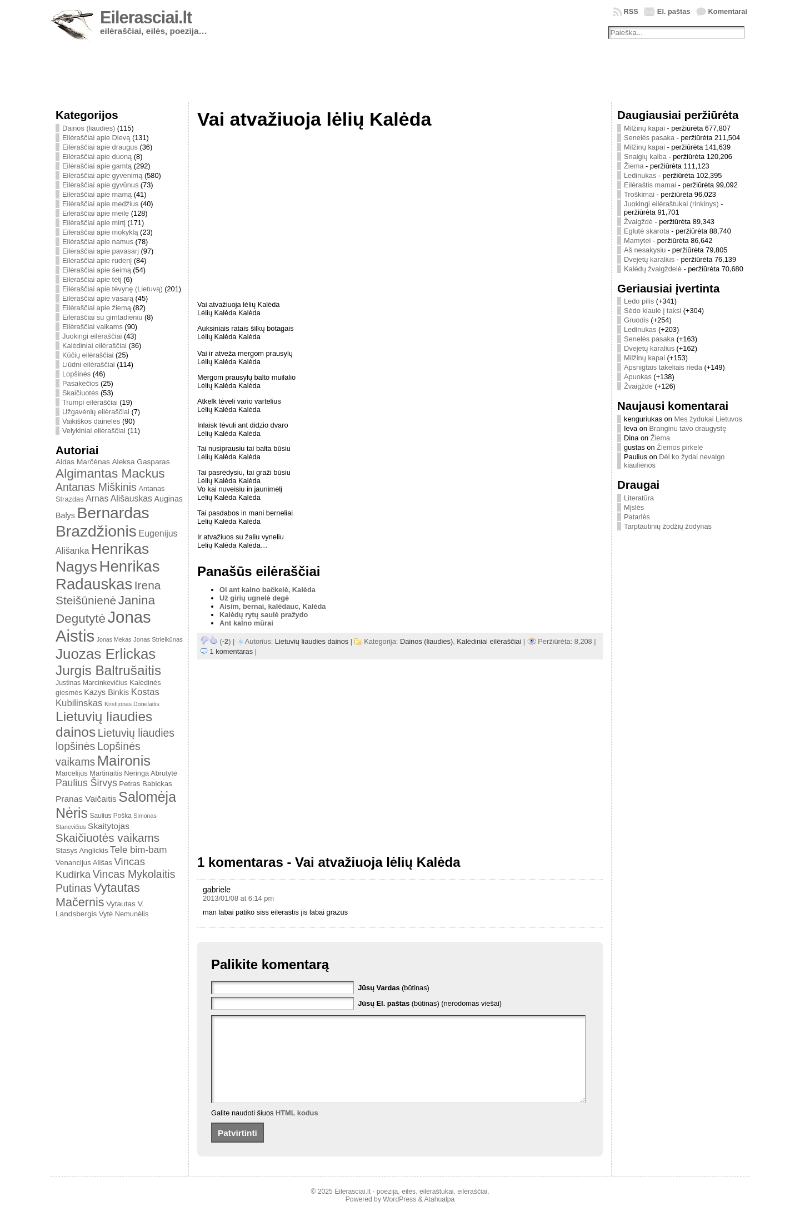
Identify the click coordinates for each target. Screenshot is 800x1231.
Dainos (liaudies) (88, 128)
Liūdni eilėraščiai (88, 364)
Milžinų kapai (644, 128)
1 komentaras (231, 651)
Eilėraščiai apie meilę (95, 213)
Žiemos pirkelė (680, 447)
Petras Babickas (145, 784)
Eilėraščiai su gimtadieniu (102, 317)
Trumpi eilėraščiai (90, 402)
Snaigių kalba (645, 156)
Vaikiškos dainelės (91, 421)
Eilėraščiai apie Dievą (96, 137)
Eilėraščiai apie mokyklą (100, 232)
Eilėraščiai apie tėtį (92, 279)
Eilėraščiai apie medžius (100, 204)
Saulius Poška (111, 816)
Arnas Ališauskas (119, 498)
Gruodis (636, 320)
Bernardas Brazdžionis (102, 522)
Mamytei (637, 240)
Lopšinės (76, 374)
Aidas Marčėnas (83, 462)
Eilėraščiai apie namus (97, 241)
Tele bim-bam (138, 850)
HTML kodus (297, 1129)
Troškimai (639, 194)
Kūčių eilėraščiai (87, 355)
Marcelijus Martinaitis (89, 773)
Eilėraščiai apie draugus (100, 147)
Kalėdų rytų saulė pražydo (263, 614)
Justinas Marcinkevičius (92, 683)
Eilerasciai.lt (146, 17)
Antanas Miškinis (96, 487)
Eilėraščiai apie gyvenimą (102, 175)
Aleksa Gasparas (140, 462)
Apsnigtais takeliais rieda (663, 367)
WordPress (399, 1216)
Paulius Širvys (86, 782)
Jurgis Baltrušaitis (108, 670)
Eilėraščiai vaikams (92, 326)
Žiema (634, 166)
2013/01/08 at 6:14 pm (238, 898)
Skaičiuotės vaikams (107, 837)
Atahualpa (439, 1216)
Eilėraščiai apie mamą (97, 194)
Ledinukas (640, 175)
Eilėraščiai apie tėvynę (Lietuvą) (112, 289)
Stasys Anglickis (82, 850)
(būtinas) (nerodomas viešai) (430, 1003)
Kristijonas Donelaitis (131, 704)
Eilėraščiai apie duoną (97, 156)
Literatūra (639, 498)
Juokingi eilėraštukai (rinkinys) (671, 204)
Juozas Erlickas (106, 654)
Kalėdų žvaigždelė (653, 269)
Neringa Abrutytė (150, 773)
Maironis (124, 760)
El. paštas (674, 11)
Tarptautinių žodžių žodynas (668, 526)
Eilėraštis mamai (650, 185)
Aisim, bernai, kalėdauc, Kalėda (272, 606)
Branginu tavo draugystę (688, 428)
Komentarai (727, 11)
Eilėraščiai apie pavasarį (100, 251)
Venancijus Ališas (84, 862)
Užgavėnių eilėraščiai (95, 412)
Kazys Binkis (106, 692)
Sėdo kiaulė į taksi (652, 310)
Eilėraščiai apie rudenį (97, 260)
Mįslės (634, 507)
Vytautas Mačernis (98, 895)
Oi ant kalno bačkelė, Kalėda (267, 589)
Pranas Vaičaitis (86, 798)
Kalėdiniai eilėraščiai (94, 345)
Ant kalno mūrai (246, 623)
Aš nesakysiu (645, 250)
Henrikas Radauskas (108, 575)
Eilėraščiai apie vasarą (97, 298)
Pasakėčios (80, 383)
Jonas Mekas (114, 639)
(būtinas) (393, 988)
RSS (631, 11)
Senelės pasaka (649, 137)
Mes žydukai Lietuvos (708, 419)
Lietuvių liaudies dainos (311, 641)
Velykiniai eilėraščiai (94, 430)
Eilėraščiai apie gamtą (97, 166)
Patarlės (637, 517)
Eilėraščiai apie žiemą (96, 308)
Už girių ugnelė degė (254, 598)
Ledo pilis (639, 301)
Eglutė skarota (646, 231)
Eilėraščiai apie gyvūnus (100, 185)
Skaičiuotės (80, 393)
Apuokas (638, 377)
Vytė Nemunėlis (123, 914)
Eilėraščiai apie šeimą (96, 270)
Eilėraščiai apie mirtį (94, 223)
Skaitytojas (108, 826)
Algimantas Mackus (110, 473)
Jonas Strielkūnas (158, 639)
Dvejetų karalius (649, 259)
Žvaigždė (638, 221)
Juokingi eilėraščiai (92, 336)
